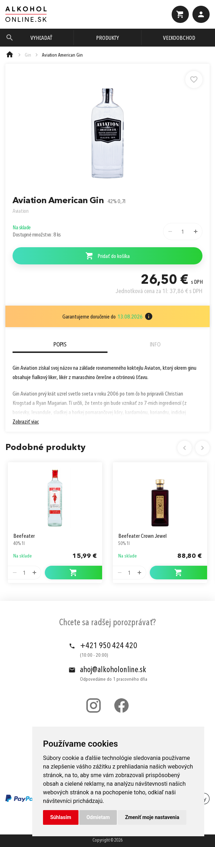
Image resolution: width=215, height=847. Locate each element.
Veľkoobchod (179, 38)
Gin (28, 55)
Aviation (21, 211)
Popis (60, 344)
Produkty (107, 38)
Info (155, 344)
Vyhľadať (41, 38)
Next (202, 448)
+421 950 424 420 (108, 646)
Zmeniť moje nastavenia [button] (152, 817)
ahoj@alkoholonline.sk (113, 670)
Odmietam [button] (98, 817)
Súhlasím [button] (60, 817)
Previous (184, 448)
